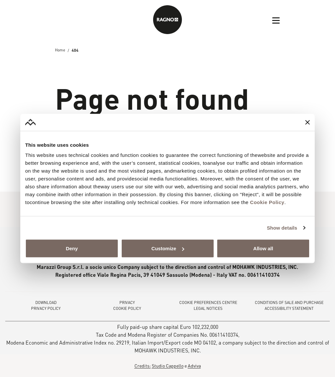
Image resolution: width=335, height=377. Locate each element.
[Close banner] (307, 122)
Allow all (263, 248)
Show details (282, 227)
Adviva (194, 365)
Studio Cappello (168, 365)
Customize (167, 248)
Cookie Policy (267, 202)
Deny (72, 248)
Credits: (142, 365)
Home (60, 50)
